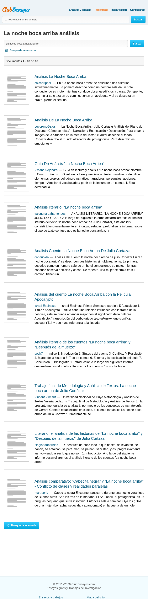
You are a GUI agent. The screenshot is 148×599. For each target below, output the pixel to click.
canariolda (41, 257)
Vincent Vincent (45, 397)
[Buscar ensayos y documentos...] (65, 19)
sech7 (38, 353)
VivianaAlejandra (46, 170)
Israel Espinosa (45, 305)
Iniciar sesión (119, 9)
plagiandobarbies (46, 445)
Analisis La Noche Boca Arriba (60, 76)
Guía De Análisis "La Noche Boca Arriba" (69, 164)
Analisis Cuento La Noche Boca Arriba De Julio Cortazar (82, 251)
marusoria (41, 492)
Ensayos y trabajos (80, 9)
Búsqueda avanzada (21, 525)
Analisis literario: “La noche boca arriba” (68, 207)
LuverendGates (45, 126)
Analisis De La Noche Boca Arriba (63, 120)
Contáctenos (137, 9)
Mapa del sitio (96, 597)
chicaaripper (42, 83)
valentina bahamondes (50, 213)
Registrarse (101, 9)
